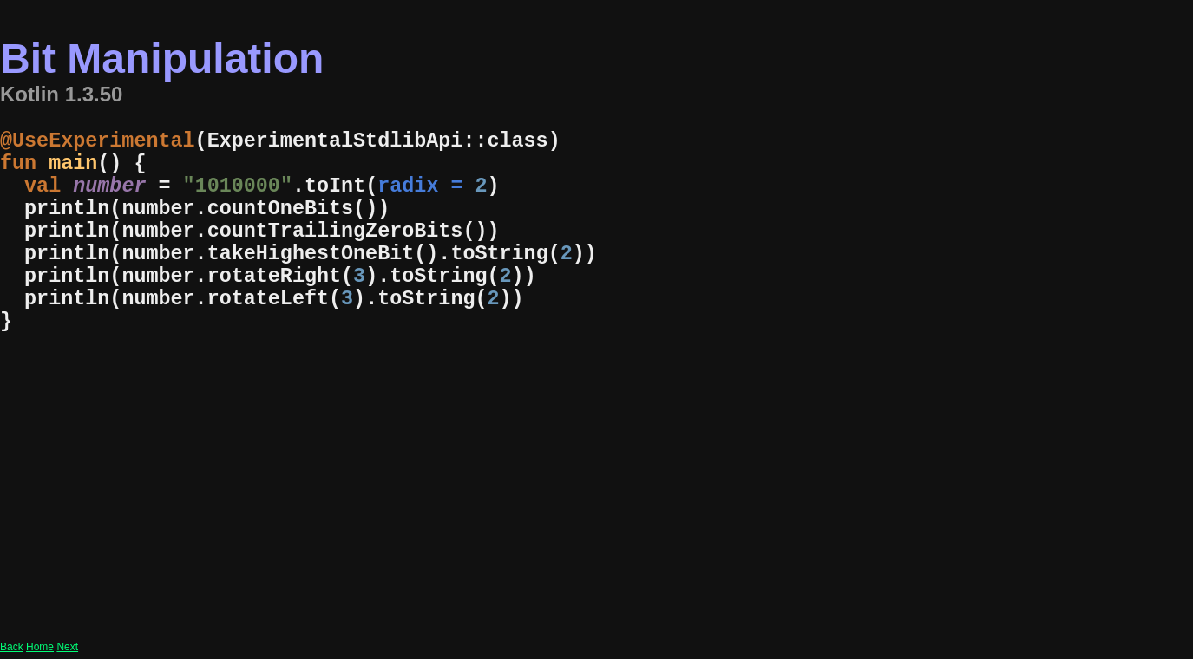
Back (11, 647)
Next (67, 647)
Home (40, 647)
